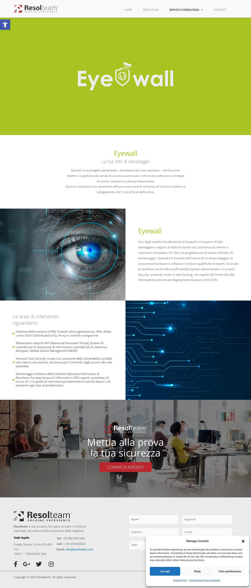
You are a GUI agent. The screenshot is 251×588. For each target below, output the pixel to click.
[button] (5, 25)
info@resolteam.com (79, 549)
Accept (165, 571)
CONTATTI (220, 9)
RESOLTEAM (150, 9)
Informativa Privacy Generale (204, 580)
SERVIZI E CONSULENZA (186, 10)
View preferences (229, 571)
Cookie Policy (180, 580)
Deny (197, 571)
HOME (128, 9)
